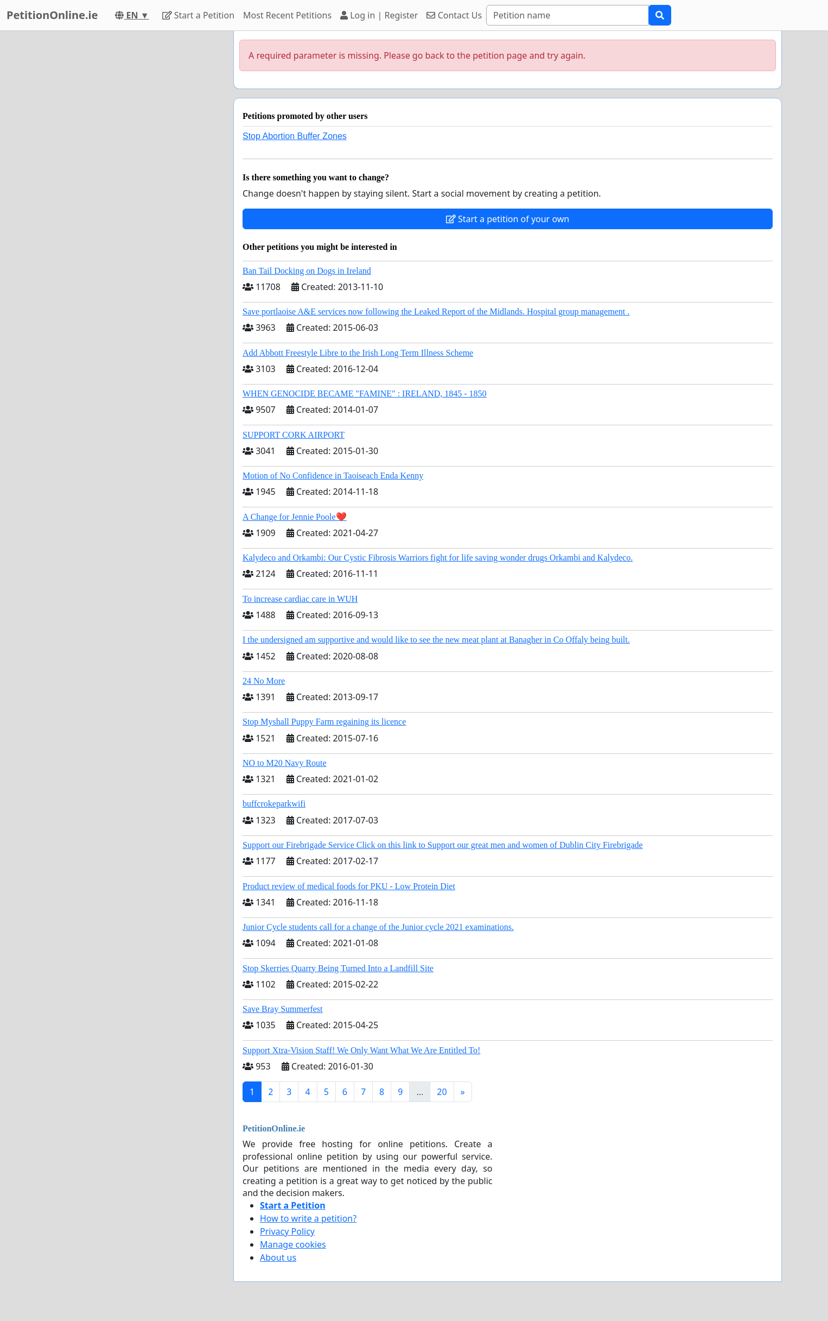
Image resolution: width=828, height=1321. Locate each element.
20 (442, 1092)
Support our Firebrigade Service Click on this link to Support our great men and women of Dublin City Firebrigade (443, 845)
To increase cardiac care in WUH (300, 598)
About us (278, 1257)
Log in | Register (379, 15)
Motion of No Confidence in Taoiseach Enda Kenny (333, 475)
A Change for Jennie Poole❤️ (295, 516)
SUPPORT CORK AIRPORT (294, 434)
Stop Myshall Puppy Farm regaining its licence (324, 721)
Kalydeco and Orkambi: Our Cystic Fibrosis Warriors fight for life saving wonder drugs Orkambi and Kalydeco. (438, 557)
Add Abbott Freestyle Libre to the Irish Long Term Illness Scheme (358, 352)
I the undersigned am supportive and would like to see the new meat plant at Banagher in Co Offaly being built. (436, 639)
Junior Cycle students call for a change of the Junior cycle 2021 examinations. (378, 927)
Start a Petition (198, 15)
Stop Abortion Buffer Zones (295, 136)
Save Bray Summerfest (283, 1009)
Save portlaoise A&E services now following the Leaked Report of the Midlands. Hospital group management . (436, 311)
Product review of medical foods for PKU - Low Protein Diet (349, 886)
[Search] (567, 15)
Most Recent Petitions (287, 15)
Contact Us (454, 15)
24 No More (264, 680)
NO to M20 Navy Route (285, 763)
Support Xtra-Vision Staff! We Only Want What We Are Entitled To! (361, 1050)
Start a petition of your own (507, 219)
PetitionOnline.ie (52, 15)
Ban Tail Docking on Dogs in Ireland (307, 270)
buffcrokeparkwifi (274, 803)
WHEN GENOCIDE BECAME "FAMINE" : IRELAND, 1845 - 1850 (365, 393)
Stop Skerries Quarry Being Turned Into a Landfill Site (338, 968)
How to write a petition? (308, 1218)
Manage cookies (293, 1244)
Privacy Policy (287, 1231)
